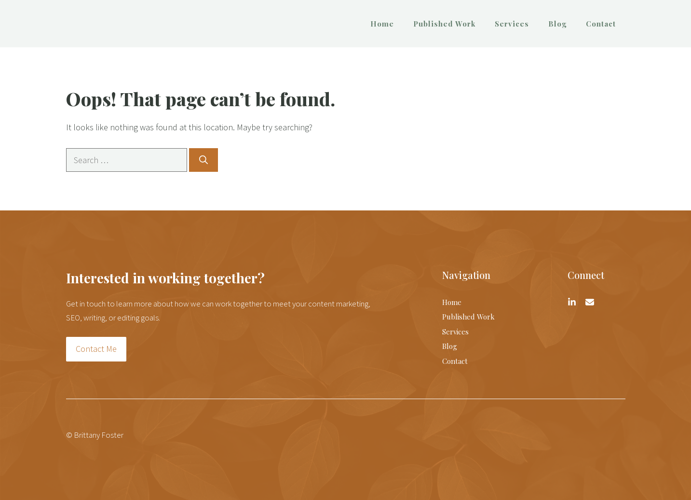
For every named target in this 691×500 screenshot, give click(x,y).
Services (512, 23)
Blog (557, 23)
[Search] (203, 160)
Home (382, 23)
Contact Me (96, 348)
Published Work (444, 23)
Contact (601, 23)
